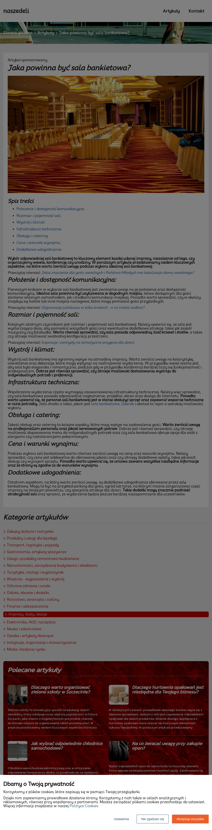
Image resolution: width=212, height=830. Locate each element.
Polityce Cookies (83, 806)
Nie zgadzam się (152, 819)
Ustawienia (121, 819)
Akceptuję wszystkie (190, 819)
